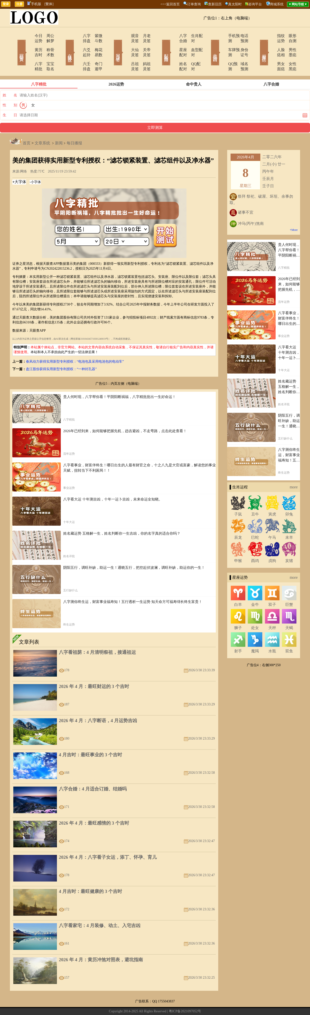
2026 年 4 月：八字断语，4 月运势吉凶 (98, 705)
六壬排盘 (77, 54)
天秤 (272, 612)
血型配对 (192, 45)
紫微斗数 (95, 36)
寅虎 (272, 499)
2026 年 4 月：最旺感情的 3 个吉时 (94, 807)
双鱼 (289, 636)
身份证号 (241, 45)
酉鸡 (255, 545)
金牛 (255, 589)
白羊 (238, 589)
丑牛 (255, 499)
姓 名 (10, 80)
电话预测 (241, 36)
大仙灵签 (125, 45)
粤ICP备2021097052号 (185, 996)
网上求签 (111, 45)
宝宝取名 (47, 54)
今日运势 (28, 36)
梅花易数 (95, 45)
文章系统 (42, 128)
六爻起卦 (77, 45)
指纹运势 (270, 36)
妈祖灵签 (144, 54)
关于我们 (103, 1004)
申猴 (238, 545)
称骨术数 (47, 45)
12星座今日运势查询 (190, 1004)
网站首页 (14, 45)
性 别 (10, 90)
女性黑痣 (289, 54)
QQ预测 (221, 54)
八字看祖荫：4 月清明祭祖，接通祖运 (97, 637)
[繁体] (49, 4)
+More (294, 214)
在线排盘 (63, 45)
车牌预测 (222, 45)
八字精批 (28, 54)
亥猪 (289, 545)
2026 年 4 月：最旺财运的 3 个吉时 (94, 671)
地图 (209, 1004)
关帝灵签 (144, 45)
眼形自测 (289, 36)
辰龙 (238, 522)
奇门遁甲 (95, 54)
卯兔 (289, 499)
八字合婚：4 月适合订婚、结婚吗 (93, 773)
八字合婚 (173, 36)
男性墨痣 (289, 45)
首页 (27, 128)
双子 (272, 589)
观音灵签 (125, 36)
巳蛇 (255, 522)
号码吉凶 (208, 45)
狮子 (238, 612)
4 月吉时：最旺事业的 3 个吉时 (90, 739)
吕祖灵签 (125, 54)
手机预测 (222, 36)
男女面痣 (270, 54)
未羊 (289, 522)
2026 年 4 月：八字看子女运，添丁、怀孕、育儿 (108, 841)
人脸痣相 (270, 45)
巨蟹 (289, 589)
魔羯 (255, 636)
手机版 (34, 4)
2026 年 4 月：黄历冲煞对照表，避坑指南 (101, 944)
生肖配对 (192, 36)
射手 (238, 636)
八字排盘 (77, 36)
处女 (255, 612)
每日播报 (74, 128)
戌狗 (272, 545)
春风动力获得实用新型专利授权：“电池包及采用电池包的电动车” (75, 346)
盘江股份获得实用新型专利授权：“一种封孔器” (61, 354)
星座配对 (173, 45)
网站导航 (132, 1004)
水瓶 (272, 636)
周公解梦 (47, 36)
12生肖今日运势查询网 (157, 1004)
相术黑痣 (256, 45)
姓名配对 (173, 54)
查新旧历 (215, 4)
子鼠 (238, 499)
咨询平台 (255, 4)
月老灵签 (144, 36)
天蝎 (289, 612)
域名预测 (241, 54)
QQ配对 (191, 54)
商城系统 (277, 4)
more (294, 472)
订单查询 (194, 4)
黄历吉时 (28, 45)
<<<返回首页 (170, 4)
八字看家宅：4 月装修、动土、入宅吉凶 (99, 910)
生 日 (10, 100)
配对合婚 (159, 45)
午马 (272, 522)
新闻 (59, 128)
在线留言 (118, 1004)
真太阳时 (235, 4)
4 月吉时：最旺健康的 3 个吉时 (90, 876)
